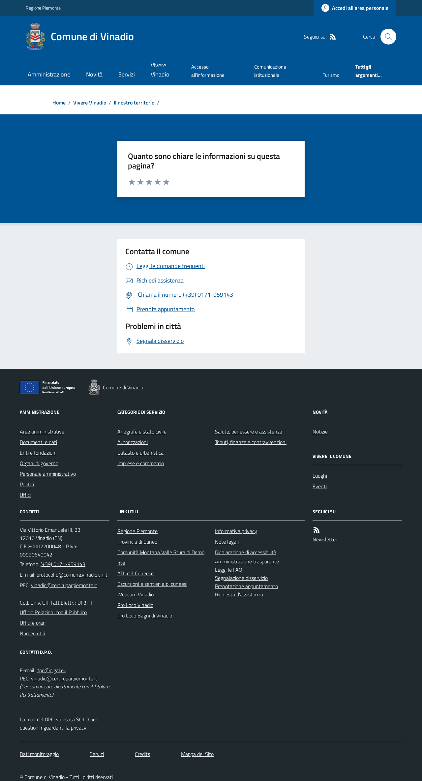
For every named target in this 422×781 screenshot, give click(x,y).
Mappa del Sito (197, 754)
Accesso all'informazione (208, 70)
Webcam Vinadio (135, 594)
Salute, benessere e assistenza (248, 432)
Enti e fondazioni (38, 453)
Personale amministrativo (48, 474)
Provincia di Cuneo (137, 542)
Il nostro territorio (134, 102)
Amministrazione (49, 74)
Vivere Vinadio (160, 70)
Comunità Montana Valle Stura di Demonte (160, 557)
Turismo (331, 75)
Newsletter (325, 539)
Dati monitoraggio (39, 754)
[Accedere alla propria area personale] (355, 8)
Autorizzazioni (132, 442)
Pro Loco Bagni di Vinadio (144, 615)
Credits (142, 754)
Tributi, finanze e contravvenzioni (250, 442)
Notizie (320, 432)
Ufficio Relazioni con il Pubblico (53, 612)
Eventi (320, 486)
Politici (27, 484)
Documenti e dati (38, 442)
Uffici (25, 495)
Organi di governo (39, 463)
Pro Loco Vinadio (135, 605)
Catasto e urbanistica (140, 453)
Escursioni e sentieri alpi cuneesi (152, 584)
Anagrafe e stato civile (141, 432)
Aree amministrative (42, 432)
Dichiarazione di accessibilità (245, 552)
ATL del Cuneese (135, 573)
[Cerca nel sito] (385, 37)
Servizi (126, 74)
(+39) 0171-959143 (63, 564)
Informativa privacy (236, 531)
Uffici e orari (32, 623)
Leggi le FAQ (228, 570)
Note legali (227, 542)
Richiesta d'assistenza (239, 594)
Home (59, 102)
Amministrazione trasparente (247, 561)
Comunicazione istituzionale (270, 70)
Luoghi (320, 476)
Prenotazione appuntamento (246, 586)
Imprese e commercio (140, 463)
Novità (94, 74)
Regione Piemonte (43, 7)
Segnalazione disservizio (241, 578)
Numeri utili (32, 633)
